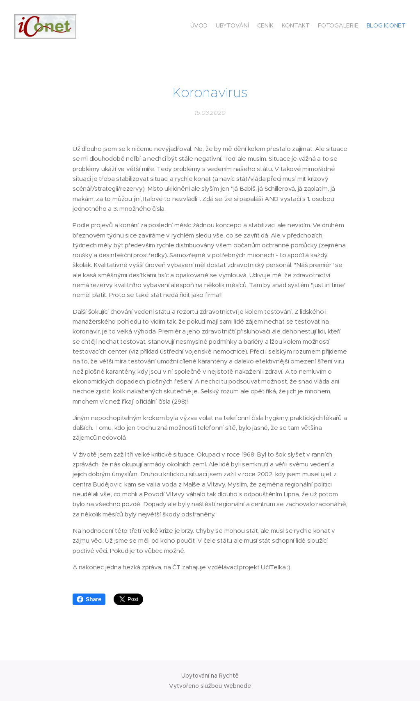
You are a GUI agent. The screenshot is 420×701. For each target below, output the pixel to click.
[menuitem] (366, 26)
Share (89, 599)
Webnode (237, 686)
